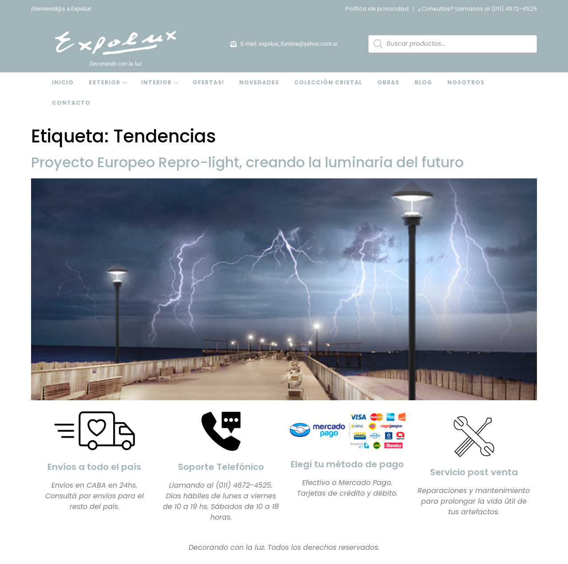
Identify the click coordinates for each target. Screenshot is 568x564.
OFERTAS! (208, 82)
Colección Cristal (328, 82)
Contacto (71, 102)
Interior (156, 82)
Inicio (63, 82)
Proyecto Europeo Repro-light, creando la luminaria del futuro (247, 162)
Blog (423, 82)
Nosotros (466, 82)
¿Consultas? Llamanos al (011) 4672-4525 (477, 8)
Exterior (104, 82)
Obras (388, 82)
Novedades (259, 82)
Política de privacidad (377, 8)
